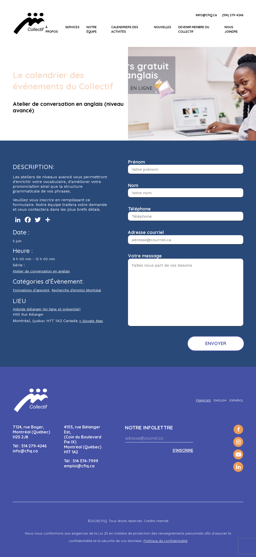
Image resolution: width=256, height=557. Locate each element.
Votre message (145, 256)
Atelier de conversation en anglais (41, 271)
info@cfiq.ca (206, 15)
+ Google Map (91, 321)
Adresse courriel (146, 232)
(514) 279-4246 (233, 15)
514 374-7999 (85, 460)
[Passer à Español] (236, 400)
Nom (133, 185)
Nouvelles (162, 27)
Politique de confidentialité (166, 541)
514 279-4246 (33, 445)
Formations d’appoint (31, 290)
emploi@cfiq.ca (79, 465)
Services (72, 27)
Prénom (136, 162)
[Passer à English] (220, 400)
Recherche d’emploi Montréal (76, 290)
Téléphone (139, 209)
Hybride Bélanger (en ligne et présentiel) (46, 309)
